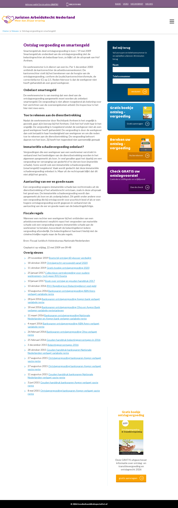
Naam (115, 65)
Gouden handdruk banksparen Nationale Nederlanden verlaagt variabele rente (59, 351)
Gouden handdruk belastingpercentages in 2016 (73, 339)
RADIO (118, 4)
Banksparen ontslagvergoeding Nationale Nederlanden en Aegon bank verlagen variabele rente (59, 317)
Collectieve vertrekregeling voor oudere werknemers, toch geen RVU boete (59, 274)
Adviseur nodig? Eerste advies (41, 4)
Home (6, 31)
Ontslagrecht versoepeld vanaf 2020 (67, 262)
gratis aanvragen (128, 478)
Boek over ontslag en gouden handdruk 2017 (70, 280)
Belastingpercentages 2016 (63, 344)
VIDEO (125, 4)
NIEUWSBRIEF (137, 4)
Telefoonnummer (121, 76)
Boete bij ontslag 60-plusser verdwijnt (70, 257)
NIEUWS (149, 4)
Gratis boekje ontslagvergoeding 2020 (68, 267)
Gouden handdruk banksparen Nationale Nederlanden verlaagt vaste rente (60, 376)
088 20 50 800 (75, 4)
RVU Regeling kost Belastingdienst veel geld (71, 285)
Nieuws (15, 31)
